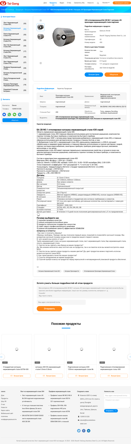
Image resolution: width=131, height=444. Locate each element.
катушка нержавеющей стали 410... (15, 40)
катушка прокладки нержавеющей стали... (15, 84)
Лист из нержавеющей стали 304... (15, 46)
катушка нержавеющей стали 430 (49, 271)
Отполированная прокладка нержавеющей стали (99, 271)
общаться (14, 120)
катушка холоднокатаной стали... (15, 73)
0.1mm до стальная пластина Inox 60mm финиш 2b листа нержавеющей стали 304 (32, 408)
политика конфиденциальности (8, 418)
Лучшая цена (93, 75)
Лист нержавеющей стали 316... (15, 57)
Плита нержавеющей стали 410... (15, 34)
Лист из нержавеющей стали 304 (32, 391)
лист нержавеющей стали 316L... (15, 62)
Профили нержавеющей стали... (15, 68)
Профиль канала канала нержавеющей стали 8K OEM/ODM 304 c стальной (59, 418)
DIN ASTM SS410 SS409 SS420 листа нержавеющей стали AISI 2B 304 (32, 418)
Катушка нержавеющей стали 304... (15, 51)
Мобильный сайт (7, 413)
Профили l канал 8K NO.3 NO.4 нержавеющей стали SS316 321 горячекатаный (61, 398)
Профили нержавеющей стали (59, 391)
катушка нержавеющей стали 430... (15, 29)
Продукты (4, 398)
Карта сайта (5, 410)
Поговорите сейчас (122, 3)
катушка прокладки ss (72, 271)
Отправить (49, 308)
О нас (3, 404)
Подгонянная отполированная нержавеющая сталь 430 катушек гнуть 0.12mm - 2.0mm (113, 369)
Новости (4, 407)
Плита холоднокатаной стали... (15, 79)
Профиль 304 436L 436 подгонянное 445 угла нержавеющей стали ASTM (60, 408)
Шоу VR (3, 401)
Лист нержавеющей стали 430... (15, 23)
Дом (2, 395)
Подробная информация (45, 88)
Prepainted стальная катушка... (15, 90)
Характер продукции (64, 88)
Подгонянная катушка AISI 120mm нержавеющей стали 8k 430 (80, 369)
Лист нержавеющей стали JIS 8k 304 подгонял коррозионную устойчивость (33, 398)
